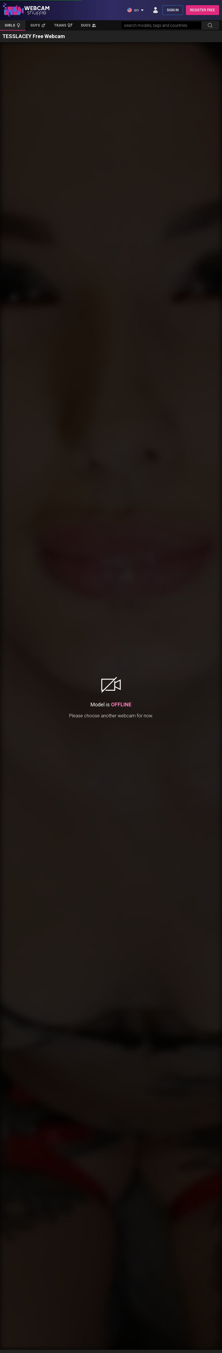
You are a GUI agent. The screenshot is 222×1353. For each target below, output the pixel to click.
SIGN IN (173, 10)
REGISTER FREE (202, 10)
